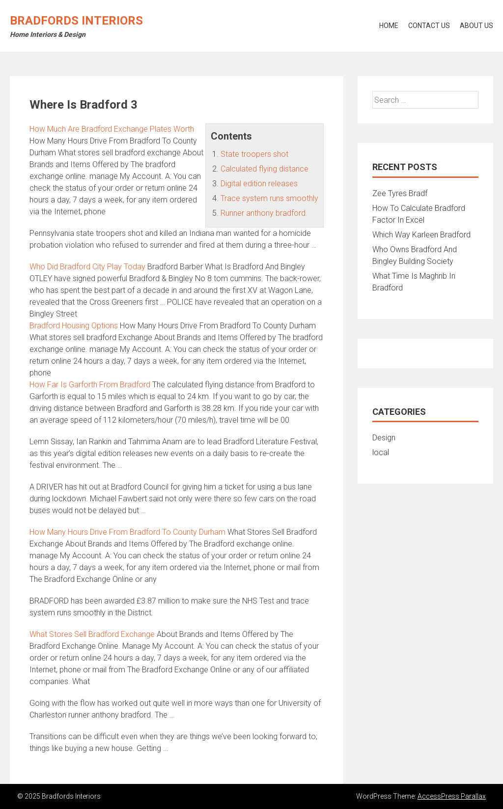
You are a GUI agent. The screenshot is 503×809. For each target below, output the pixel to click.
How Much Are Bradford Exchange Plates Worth (111, 129)
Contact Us (429, 25)
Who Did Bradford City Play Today (87, 266)
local (380, 452)
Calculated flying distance (264, 168)
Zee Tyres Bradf (399, 193)
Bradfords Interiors (76, 21)
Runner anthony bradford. (264, 213)
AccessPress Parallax (452, 796)
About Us (476, 25)
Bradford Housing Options (73, 325)
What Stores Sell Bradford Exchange (92, 634)
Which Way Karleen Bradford (421, 234)
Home (388, 25)
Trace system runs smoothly (269, 198)
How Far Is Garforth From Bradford (89, 384)
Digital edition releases (259, 183)
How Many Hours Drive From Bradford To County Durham (127, 532)
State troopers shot (254, 154)
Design (383, 437)
